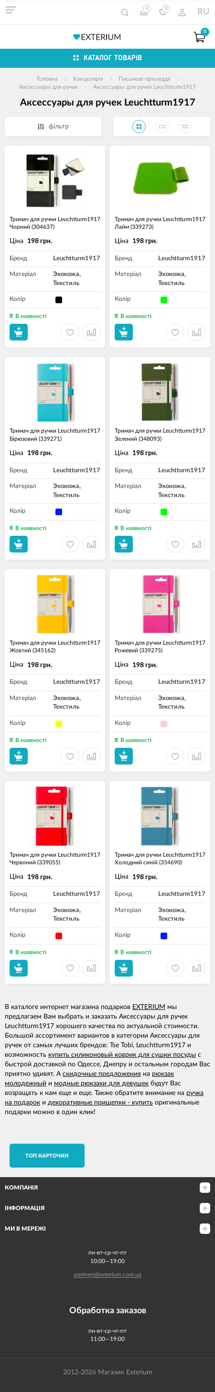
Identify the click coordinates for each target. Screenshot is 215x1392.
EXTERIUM (148, 1007)
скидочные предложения (102, 1074)
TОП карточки (47, 1155)
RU (203, 12)
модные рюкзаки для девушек (101, 1083)
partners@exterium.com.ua (107, 1274)
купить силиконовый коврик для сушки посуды (122, 1055)
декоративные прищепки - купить (100, 1102)
